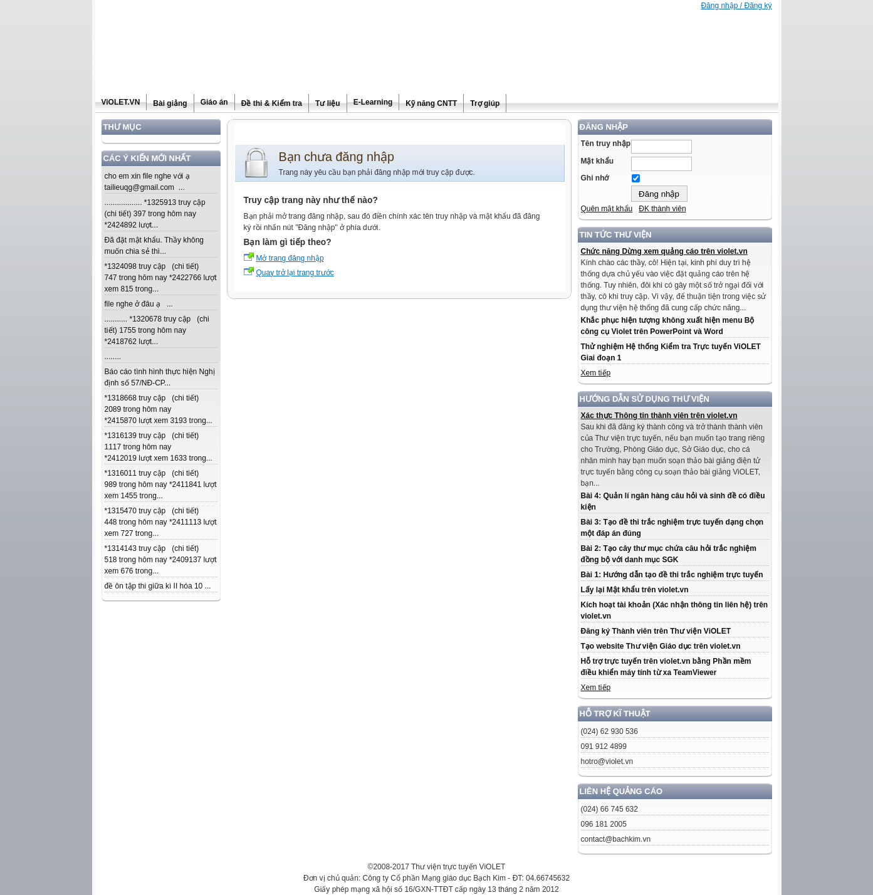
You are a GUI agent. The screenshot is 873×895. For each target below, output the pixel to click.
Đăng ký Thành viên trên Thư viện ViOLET (656, 631)
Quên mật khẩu (607, 208)
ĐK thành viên (662, 208)
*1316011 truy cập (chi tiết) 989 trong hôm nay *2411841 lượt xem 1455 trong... (161, 484)
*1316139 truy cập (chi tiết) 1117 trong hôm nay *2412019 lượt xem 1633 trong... (158, 447)
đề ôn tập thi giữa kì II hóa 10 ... (158, 586)
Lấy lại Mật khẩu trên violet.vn (635, 589)
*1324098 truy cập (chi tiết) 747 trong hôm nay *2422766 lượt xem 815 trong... (161, 277)
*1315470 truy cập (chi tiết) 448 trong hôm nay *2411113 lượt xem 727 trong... (161, 522)
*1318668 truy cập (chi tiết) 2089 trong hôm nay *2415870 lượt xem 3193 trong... (158, 409)
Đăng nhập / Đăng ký (736, 5)
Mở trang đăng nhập (290, 258)
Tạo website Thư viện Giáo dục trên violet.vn (661, 646)
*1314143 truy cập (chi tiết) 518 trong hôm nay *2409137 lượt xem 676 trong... (161, 559)
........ (113, 356)
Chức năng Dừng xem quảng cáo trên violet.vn (664, 251)
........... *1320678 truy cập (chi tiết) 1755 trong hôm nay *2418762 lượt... (157, 330)
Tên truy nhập (606, 143)
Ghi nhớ (595, 178)
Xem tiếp (596, 373)
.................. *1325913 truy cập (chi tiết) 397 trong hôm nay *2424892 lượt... (157, 213)
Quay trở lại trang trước (295, 272)
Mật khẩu (597, 161)
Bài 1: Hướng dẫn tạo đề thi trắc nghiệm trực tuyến (672, 574)
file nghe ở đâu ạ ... (139, 304)
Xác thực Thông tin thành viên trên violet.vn (659, 415)
